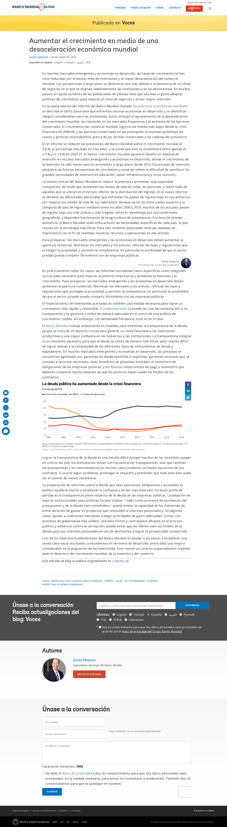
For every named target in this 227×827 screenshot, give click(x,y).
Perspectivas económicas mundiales (160, 106)
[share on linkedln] (6, 415)
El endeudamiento (113, 308)
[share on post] (6, 407)
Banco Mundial (57, 326)
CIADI (84, 821)
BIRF (55, 821)
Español (48, 62)
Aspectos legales (20, 810)
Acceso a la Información (44, 810)
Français (70, 62)
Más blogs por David (89, 674)
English (58, 62)
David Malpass (38, 57)
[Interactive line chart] (116, 417)
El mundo (152, 580)
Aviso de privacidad (77, 773)
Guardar (52, 791)
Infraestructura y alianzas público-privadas (77, 580)
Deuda (45, 580)
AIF (62, 821)
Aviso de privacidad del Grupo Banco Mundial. (152, 631)
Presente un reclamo (204, 810)
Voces (128, 23)
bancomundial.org (200, 2)
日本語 (117, 620)
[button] (210, 8)
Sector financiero (134, 580)
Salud (119, 580)
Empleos (64, 810)
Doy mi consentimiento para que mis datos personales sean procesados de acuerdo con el (151, 629)
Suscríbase (192, 605)
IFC (68, 821)
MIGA (75, 821)
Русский (189, 615)
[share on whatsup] (6, 422)
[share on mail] (6, 393)
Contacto (175, 8)
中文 (88, 62)
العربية (80, 62)
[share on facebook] (6, 400)
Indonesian (136, 620)
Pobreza (109, 580)
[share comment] (6, 431)
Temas (160, 8)
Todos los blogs (141, 8)
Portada (120, 8)
